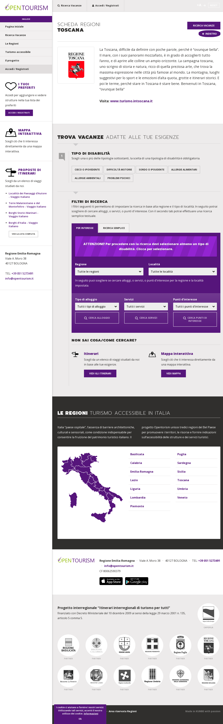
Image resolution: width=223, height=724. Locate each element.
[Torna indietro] (203, 34)
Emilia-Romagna (140, 471)
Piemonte (136, 505)
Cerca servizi (146, 317)
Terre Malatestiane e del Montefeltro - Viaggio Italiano (27, 204)
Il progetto (12, 60)
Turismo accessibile (17, 52)
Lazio (133, 480)
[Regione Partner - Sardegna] (180, 676)
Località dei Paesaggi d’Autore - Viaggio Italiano (28, 195)
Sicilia (181, 471)
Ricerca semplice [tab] (117, 228)
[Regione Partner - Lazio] (96, 676)
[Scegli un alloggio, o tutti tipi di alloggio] (97, 306)
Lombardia (137, 497)
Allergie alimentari (184, 170)
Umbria (181, 488)
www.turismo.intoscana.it (131, 102)
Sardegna (183, 462)
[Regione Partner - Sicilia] (208, 676)
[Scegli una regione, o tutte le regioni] (109, 271)
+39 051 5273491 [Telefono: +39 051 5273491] (22, 273)
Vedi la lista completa (23, 234)
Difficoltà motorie (119, 170)
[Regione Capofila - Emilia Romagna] (208, 614)
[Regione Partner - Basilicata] (68, 645)
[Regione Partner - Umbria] (152, 676)
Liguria (134, 488)
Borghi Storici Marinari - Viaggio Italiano (23, 214)
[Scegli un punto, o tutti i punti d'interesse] (195, 306)
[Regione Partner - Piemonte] (152, 645)
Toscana (78, 28)
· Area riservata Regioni (121, 711)
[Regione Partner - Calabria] (96, 645)
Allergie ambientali (88, 179)
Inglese (26, 19)
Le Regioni (11, 43)
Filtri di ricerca (144, 209)
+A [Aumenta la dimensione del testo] (199, 5)
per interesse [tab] (85, 228)
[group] (137, 29)
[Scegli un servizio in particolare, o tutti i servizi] (146, 306)
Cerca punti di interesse (195, 319)
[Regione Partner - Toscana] (208, 645)
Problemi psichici (118, 179)
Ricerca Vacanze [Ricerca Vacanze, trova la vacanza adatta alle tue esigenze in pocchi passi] (69, 5)
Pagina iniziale (14, 26)
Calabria (135, 462)
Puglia (181, 453)
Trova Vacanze (118, 138)
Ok (80, 718)
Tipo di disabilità (136, 156)
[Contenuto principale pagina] (137, 86)
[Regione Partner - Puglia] (180, 645)
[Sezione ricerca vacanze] (137, 260)
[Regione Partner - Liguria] (124, 645)
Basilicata (136, 453)
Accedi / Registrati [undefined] (17, 69)
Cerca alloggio (97, 317)
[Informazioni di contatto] (26, 266)
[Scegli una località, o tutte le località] (183, 271)
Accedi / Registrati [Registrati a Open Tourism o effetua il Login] (105, 5)
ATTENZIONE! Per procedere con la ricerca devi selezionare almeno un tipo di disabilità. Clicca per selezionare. (146, 246)
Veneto (182, 497)
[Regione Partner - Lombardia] (124, 676)
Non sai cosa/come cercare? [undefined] (104, 340)
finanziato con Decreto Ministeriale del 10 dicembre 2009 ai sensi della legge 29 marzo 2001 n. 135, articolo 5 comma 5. (121, 612)
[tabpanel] (146, 282)
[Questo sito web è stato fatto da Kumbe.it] (202, 711)
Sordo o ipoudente (151, 170)
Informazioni (91, 713)
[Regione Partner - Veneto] (68, 676)
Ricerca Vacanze (15, 35)
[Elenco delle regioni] (137, 472)
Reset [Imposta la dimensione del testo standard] (214, 5)
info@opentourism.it (19, 278)
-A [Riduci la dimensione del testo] (204, 5)
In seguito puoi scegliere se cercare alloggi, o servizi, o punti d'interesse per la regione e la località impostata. (139, 282)
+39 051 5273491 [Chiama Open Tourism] (209, 560)
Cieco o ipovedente (87, 170)
